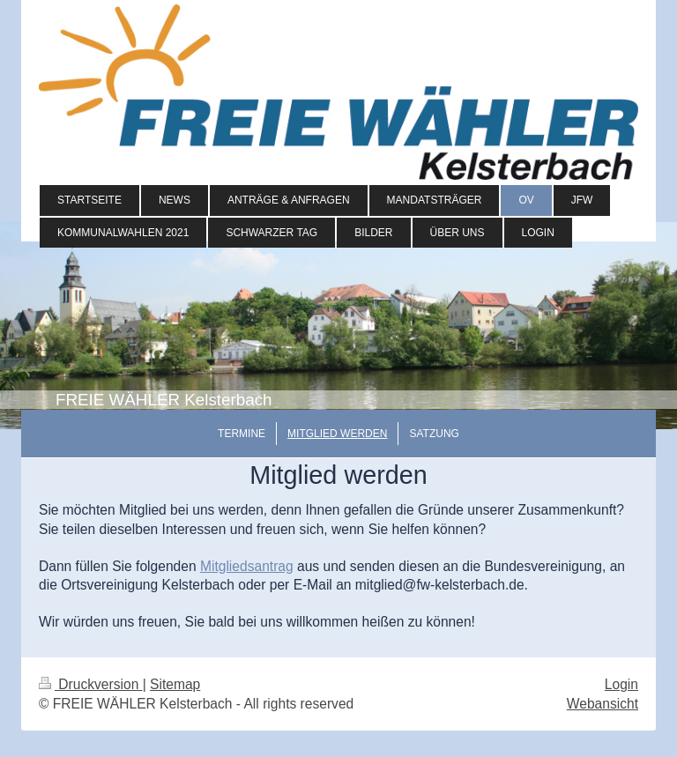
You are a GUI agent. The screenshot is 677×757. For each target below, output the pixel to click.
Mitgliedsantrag (247, 566)
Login (621, 684)
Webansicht (602, 703)
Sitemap (175, 684)
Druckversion (91, 684)
